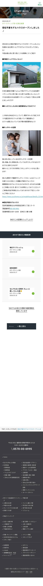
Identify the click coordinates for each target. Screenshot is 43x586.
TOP (3, 429)
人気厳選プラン (8, 525)
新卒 (10, 554)
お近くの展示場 (8, 522)
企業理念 (25, 473)
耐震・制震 (8, 475)
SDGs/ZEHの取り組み (29, 483)
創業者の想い (27, 478)
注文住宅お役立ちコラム (10, 538)
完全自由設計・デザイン (30, 463)
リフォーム (26, 511)
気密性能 (7, 470)
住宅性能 (6, 465)
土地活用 (25, 527)
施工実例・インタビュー (30, 522)
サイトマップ (7, 556)
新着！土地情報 (7, 527)
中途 (14, 554)
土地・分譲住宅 (27, 525)
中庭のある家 (7, 506)
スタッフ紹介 (7, 540)
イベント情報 (27, 535)
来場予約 (6, 549)
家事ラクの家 (7, 511)
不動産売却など (8, 530)
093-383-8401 (14, 208)
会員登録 (6, 546)
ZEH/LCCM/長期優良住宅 (12, 478)
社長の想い (26, 480)
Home (5, 457)
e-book (5, 551)
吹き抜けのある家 (28, 506)
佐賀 (31, 573)
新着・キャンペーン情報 (10, 535)
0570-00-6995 (22, 449)
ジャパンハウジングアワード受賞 (31, 486)
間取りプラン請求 (28, 530)
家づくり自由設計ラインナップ (12, 499)
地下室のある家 (27, 509)
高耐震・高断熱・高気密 (29, 465)
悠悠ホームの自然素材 (29, 468)
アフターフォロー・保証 (30, 470)
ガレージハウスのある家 (10, 509)
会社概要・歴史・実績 (29, 475)
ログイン (25, 546)
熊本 (27, 573)
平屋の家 (25, 498)
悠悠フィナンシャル (29, 490)
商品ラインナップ (8, 517)
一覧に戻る (21, 326)
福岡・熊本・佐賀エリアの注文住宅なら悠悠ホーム (22, 570)
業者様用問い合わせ (29, 556)
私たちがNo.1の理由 (9, 463)
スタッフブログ (11, 429)
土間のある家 (7, 503)
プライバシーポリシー (29, 554)
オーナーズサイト (28, 493)
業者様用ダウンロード (29, 551)
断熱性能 (7, 468)
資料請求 (25, 549)
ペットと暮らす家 (28, 503)
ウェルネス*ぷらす (10, 473)
